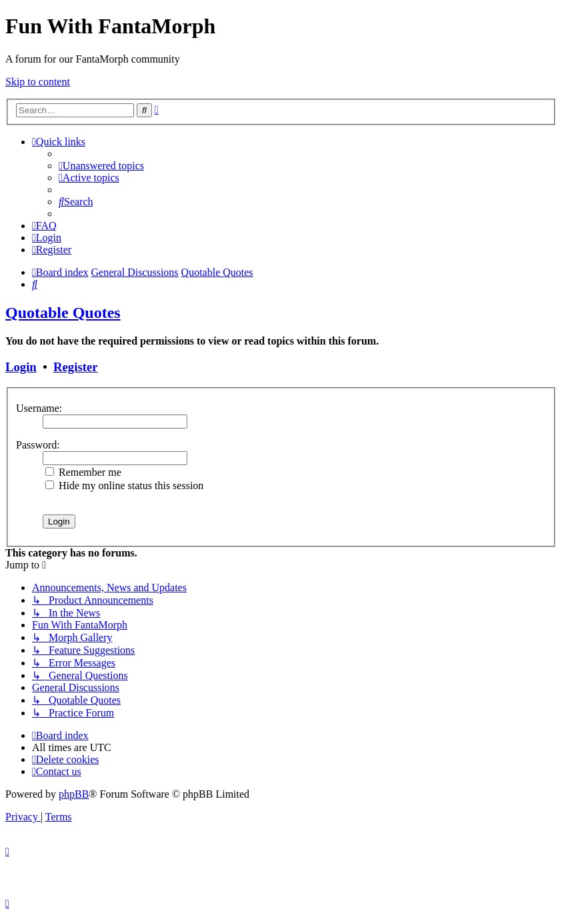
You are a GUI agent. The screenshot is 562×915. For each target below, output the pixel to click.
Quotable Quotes (63, 312)
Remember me (83, 472)
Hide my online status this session (124, 485)
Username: (39, 408)
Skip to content (37, 81)
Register (75, 367)
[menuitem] (101, 165)
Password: (38, 445)
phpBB (74, 794)
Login (21, 367)
